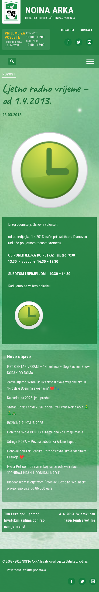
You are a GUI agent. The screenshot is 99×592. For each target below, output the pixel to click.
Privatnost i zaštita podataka (26, 570)
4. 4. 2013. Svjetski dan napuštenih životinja (77, 517)
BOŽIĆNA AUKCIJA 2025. (25, 423)
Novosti (9, 74)
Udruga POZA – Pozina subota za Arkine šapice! (42, 441)
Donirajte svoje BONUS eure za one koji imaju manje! (45, 432)
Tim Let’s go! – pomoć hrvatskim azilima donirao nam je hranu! (24, 520)
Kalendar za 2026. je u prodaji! (29, 398)
